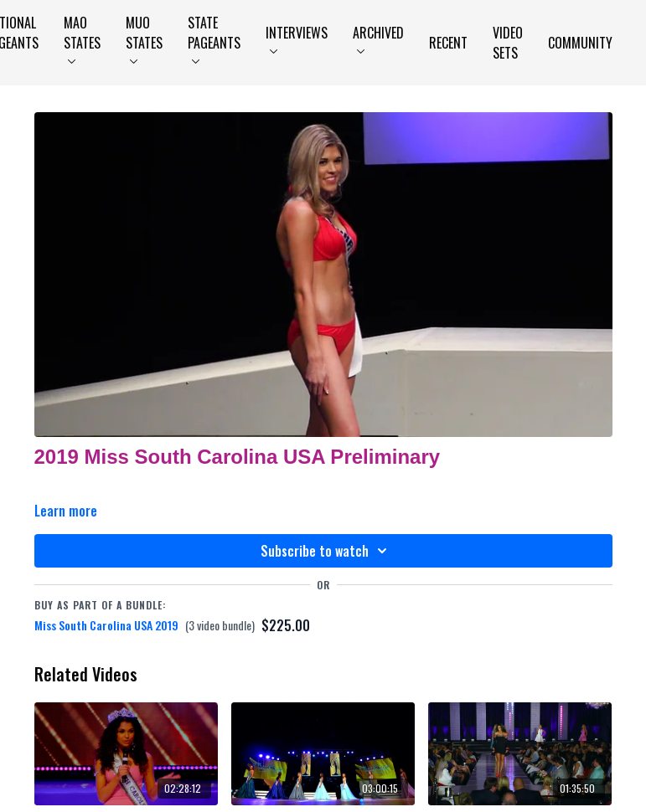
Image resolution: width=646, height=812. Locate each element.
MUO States (144, 38)
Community (580, 43)
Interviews (297, 38)
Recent (448, 43)
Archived (378, 38)
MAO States (82, 38)
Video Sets (508, 43)
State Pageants (214, 38)
